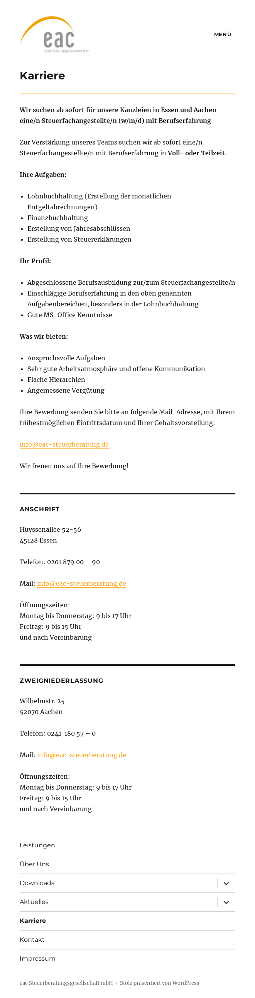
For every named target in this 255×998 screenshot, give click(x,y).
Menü (222, 34)
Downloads (37, 883)
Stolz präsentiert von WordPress (159, 983)
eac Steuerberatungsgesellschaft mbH (66, 983)
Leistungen (37, 845)
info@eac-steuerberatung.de (64, 444)
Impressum (38, 958)
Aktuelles (34, 902)
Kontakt (32, 939)
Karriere (33, 920)
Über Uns (34, 864)
